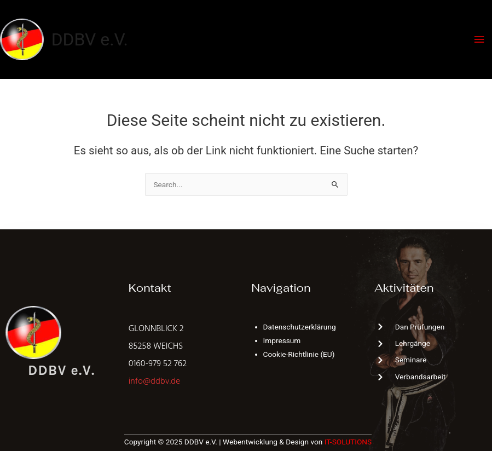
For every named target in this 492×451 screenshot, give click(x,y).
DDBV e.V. (89, 39)
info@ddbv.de (154, 381)
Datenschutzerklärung (299, 326)
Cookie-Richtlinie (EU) (299, 354)
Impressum (282, 340)
